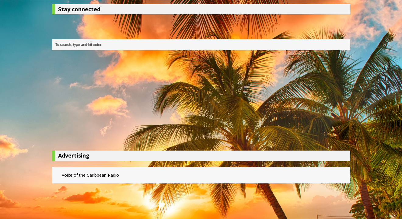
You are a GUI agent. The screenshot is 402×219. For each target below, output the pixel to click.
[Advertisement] (201, 101)
